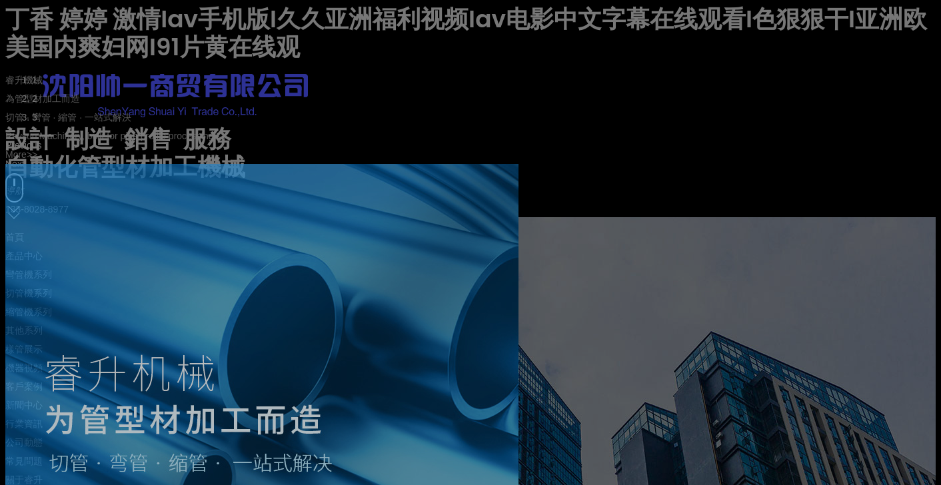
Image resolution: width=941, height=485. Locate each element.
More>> (21, 154)
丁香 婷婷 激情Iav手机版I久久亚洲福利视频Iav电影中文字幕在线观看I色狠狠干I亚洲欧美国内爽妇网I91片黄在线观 (466, 33)
